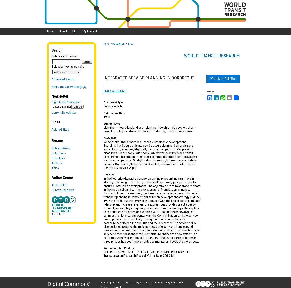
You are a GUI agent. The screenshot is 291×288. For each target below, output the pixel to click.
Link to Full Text (223, 78)
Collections (59, 153)
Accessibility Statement (169, 282)
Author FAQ (59, 185)
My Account (143, 282)
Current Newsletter (64, 112)
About (116, 282)
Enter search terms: (64, 56)
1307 (131, 43)
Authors (57, 163)
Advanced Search (63, 79)
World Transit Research (212, 56)
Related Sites (60, 129)
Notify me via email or (69, 86)
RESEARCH (118, 43)
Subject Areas (61, 148)
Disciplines (58, 158)
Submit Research (63, 190)
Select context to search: (68, 66)
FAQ (128, 282)
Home (106, 43)
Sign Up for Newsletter (66, 102)
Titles (55, 168)
